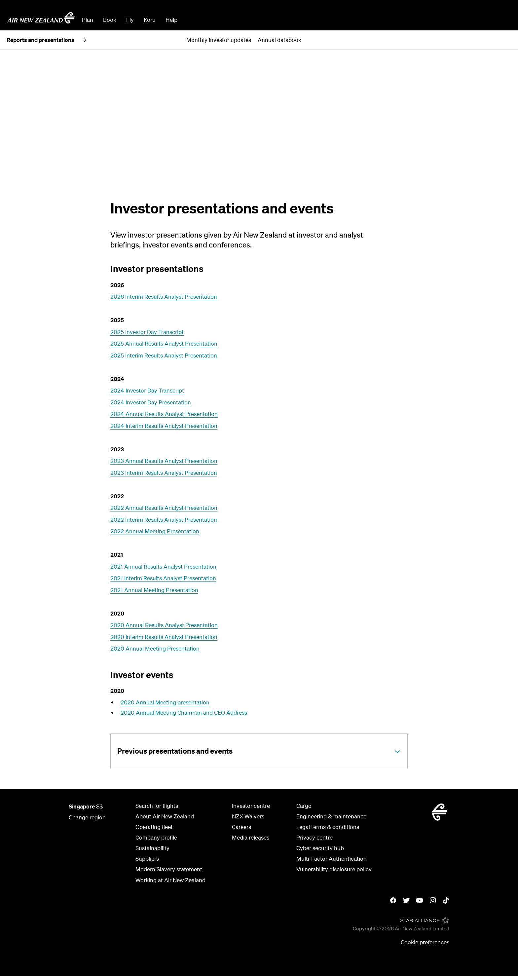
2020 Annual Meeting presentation (165, 702)
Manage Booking (437, 19)
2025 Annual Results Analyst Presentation (163, 343)
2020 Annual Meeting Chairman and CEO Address (184, 712)
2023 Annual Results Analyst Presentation (163, 460)
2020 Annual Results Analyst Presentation (164, 624)
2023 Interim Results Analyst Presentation (163, 472)
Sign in (502, 19)
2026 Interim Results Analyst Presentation (163, 296)
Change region (87, 817)
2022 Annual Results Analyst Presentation (163, 507)
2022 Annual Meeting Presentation (154, 531)
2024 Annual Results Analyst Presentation (164, 413)
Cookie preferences (425, 942)
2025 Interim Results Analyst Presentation (163, 355)
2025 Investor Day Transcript (147, 331)
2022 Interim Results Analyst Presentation (163, 519)
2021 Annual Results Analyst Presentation (163, 566)
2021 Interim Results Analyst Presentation (163, 578)
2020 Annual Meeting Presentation (155, 648)
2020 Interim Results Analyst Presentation (163, 636)
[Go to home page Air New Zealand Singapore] (41, 17)
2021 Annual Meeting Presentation (154, 589)
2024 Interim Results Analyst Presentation (163, 425)
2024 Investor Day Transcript (147, 390)
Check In (477, 19)
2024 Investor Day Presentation (150, 402)
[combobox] (232, 19)
